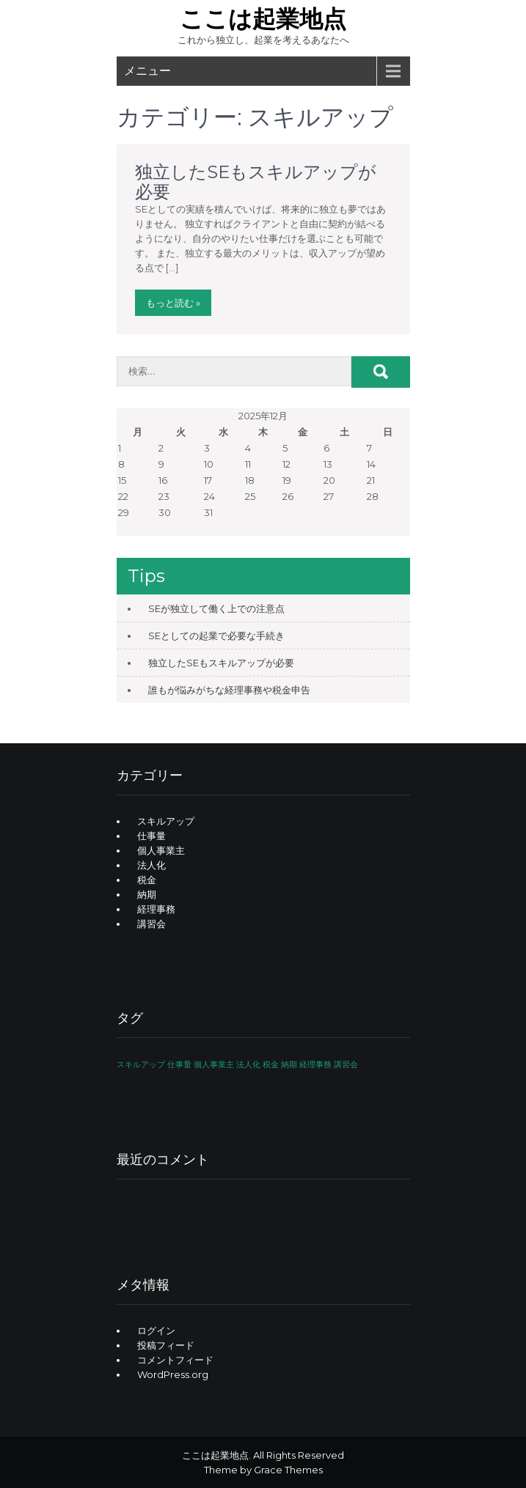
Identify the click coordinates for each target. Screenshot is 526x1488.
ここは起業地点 (263, 18)
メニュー (147, 71)
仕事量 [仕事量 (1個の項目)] (179, 1064)
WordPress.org (172, 1374)
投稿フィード (165, 1345)
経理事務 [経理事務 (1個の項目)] (315, 1064)
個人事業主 (161, 850)
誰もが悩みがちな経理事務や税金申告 (229, 690)
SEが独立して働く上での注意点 (216, 608)
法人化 (151, 865)
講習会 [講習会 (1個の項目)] (346, 1064)
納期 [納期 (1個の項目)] (289, 1064)
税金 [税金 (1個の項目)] (271, 1064)
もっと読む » (173, 303)
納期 (146, 894)
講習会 (151, 923)
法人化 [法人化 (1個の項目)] (248, 1064)
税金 (146, 879)
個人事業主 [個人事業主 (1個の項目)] (214, 1064)
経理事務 (156, 909)
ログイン (156, 1330)
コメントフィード (175, 1360)
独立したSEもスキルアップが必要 (255, 181)
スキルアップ (165, 821)
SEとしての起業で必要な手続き (216, 635)
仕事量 (151, 835)
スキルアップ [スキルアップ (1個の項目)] (141, 1064)
